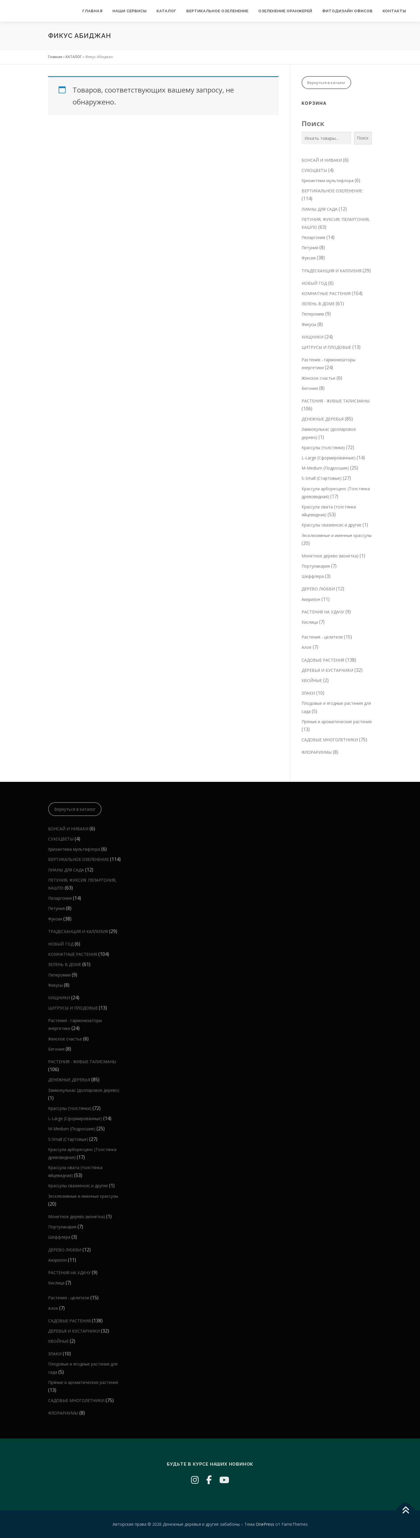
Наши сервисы (130, 11)
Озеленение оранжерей (285, 11)
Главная (93, 11)
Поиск (313, 123)
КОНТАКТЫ (394, 11)
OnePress (265, 1524)
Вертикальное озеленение (217, 11)
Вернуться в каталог (326, 82)
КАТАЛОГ (166, 11)
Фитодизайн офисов (347, 11)
